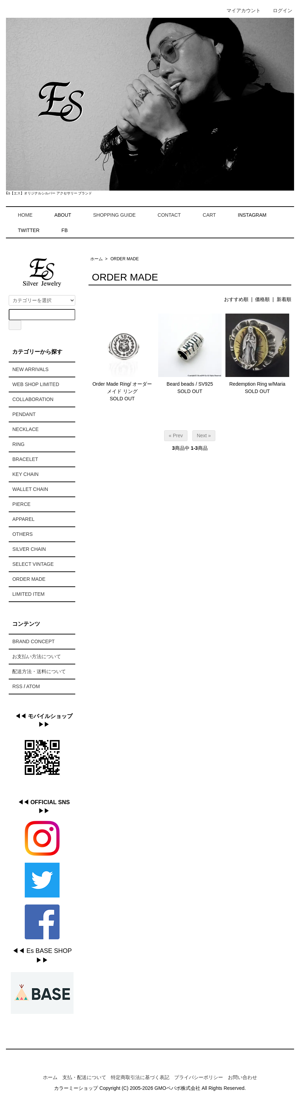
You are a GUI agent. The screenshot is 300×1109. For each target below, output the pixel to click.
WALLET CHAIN (30, 489)
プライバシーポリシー (198, 1077)
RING (18, 444)
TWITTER (28, 230)
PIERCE (21, 504)
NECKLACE (25, 429)
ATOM (33, 686)
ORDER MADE (124, 258)
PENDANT (24, 414)
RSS (17, 686)
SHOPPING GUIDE (109, 215)
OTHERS (22, 534)
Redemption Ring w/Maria (257, 384)
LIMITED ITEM (28, 594)
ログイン (279, 10)
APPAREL (23, 519)
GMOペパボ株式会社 (177, 1088)
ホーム (96, 258)
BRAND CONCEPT (33, 641)
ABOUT (62, 215)
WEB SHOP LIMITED (35, 384)
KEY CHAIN (25, 474)
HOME (20, 215)
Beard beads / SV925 (190, 384)
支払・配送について (84, 1077)
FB (64, 230)
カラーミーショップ (76, 1088)
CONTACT (164, 215)
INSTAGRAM (252, 215)
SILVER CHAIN (29, 549)
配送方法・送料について (39, 671)
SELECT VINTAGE (33, 564)
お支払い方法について (36, 656)
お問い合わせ (242, 1077)
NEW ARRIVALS (30, 369)
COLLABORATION (32, 399)
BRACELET (25, 459)
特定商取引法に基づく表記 (140, 1077)
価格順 (262, 299)
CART (204, 215)
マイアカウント (240, 10)
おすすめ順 (236, 299)
